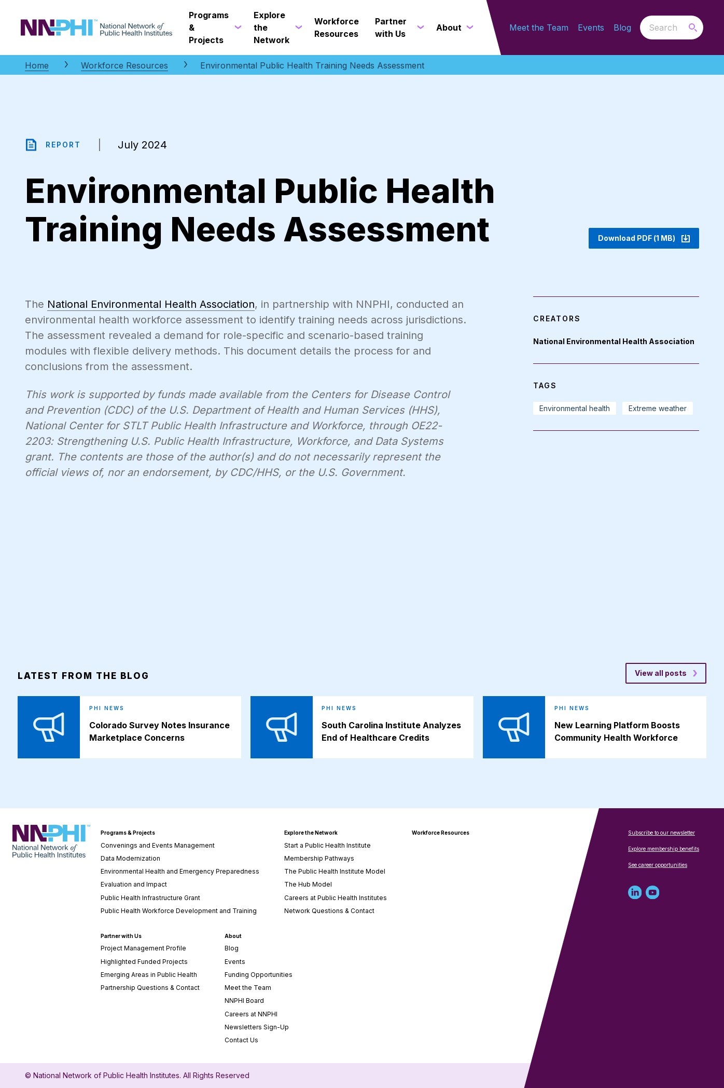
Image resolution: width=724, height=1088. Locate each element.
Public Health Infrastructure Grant (150, 898)
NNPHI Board (244, 1000)
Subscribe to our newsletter (661, 832)
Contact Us (241, 1040)
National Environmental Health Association (151, 304)
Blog (622, 27)
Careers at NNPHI (251, 1014)
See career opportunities (657, 865)
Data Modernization (130, 858)
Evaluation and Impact (134, 884)
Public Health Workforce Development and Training (179, 911)
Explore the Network (311, 832)
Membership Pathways (319, 858)
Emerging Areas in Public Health (149, 974)
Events (591, 27)
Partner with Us (121, 936)
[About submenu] (468, 27)
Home (37, 65)
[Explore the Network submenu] (296, 27)
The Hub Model (308, 884)
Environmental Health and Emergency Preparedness (180, 871)
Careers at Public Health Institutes (335, 898)
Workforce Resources (124, 65)
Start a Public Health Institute (327, 845)
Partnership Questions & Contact (150, 987)
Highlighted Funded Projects (144, 961)
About (233, 936)
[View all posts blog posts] (665, 673)
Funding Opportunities (259, 974)
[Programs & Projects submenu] (236, 27)
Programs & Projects (128, 832)
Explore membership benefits (663, 849)
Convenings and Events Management (158, 845)
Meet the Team (538, 27)
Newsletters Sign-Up (257, 1027)
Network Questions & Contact (329, 911)
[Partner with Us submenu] (418, 27)
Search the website (640, 27)
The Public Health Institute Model (334, 871)
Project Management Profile (143, 948)
